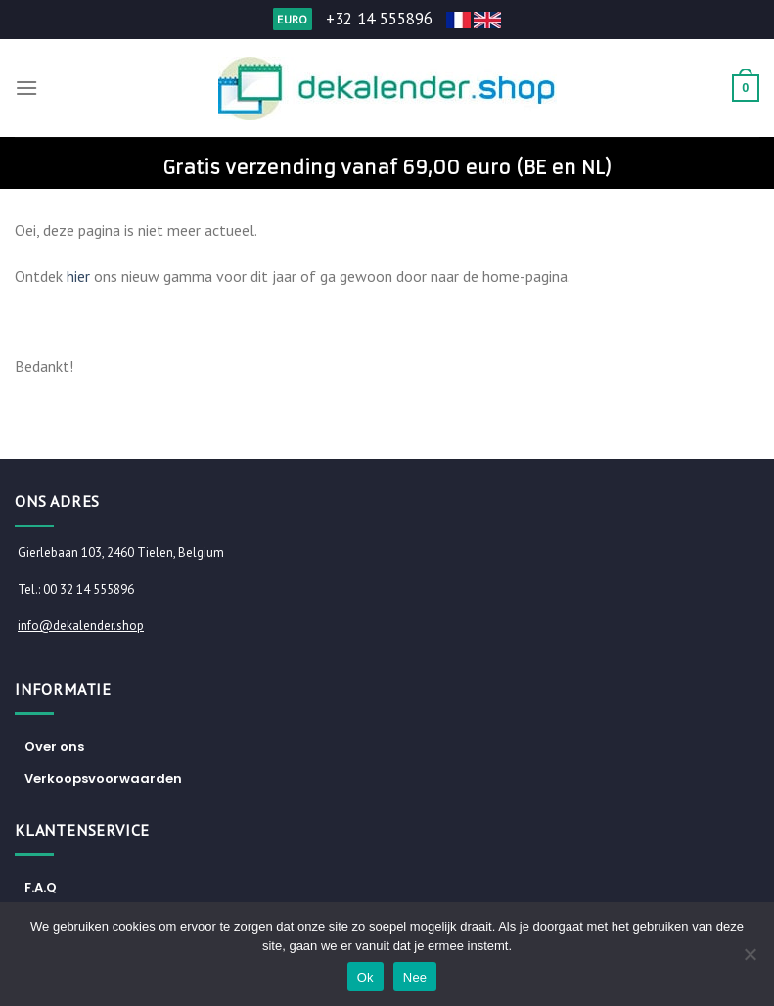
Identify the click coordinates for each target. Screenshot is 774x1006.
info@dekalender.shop (81, 625)
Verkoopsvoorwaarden (103, 778)
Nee (415, 977)
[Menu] (26, 88)
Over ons (54, 746)
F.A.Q (40, 887)
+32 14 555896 (379, 18)
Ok (365, 977)
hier (78, 276)
